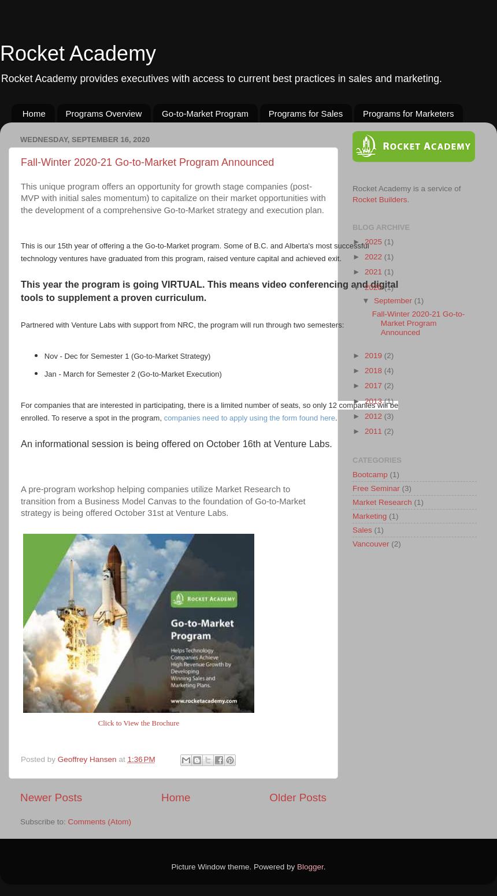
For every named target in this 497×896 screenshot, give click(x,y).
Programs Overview (104, 113)
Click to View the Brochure (138, 723)
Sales (362, 530)
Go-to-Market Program (205, 113)
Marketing (370, 516)
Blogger (310, 866)
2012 (374, 416)
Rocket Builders (380, 199)
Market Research (382, 502)
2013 (374, 401)
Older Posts (298, 797)
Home (34, 113)
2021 (374, 271)
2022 (374, 256)
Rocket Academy (78, 53)
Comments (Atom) (100, 821)
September (394, 300)
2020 (374, 287)
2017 (374, 385)
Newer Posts (51, 797)
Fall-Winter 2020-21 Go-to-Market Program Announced (147, 162)
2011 (374, 431)
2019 (374, 355)
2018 (374, 370)
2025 (374, 241)
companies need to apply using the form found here (249, 418)
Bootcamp (370, 474)
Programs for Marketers (408, 113)
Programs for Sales (306, 113)
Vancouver (371, 544)
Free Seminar (376, 488)
